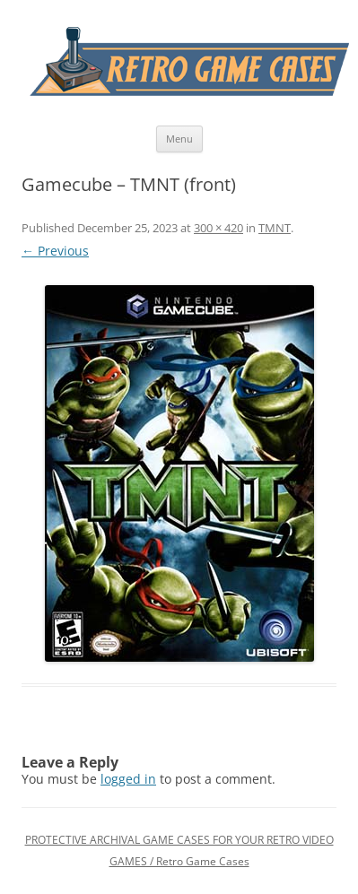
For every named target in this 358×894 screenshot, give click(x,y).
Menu (179, 138)
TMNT (274, 228)
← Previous (55, 250)
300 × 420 (218, 228)
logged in (128, 778)
